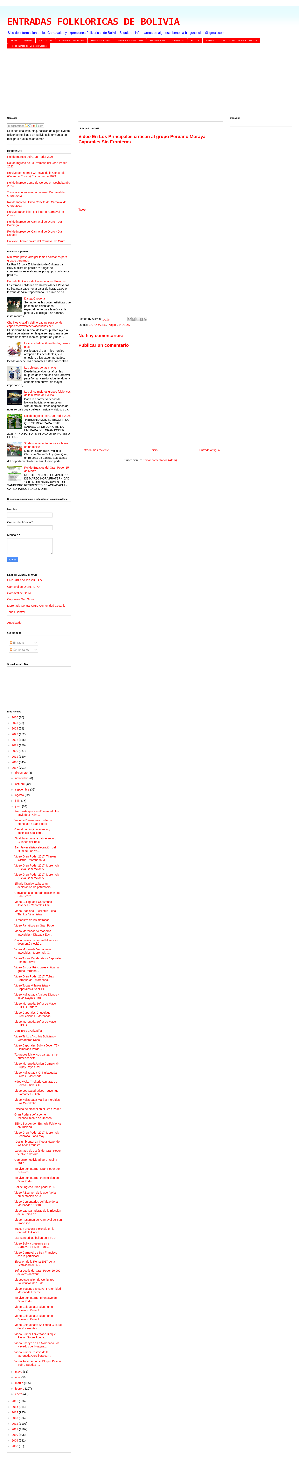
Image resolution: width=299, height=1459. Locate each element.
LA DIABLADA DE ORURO (24, 580)
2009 (15, 1440)
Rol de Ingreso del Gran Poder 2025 (30, 156)
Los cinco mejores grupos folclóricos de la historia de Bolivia (47, 393)
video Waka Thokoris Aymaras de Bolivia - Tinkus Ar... (35, 1083)
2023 (15, 734)
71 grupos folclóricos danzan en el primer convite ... (36, 1056)
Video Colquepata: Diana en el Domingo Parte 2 (34, 1308)
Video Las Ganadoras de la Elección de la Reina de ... (37, 1212)
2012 (15, 1423)
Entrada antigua (209, 450)
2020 (15, 751)
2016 (15, 1401)
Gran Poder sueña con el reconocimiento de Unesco (33, 1116)
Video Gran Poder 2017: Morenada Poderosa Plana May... (36, 1134)
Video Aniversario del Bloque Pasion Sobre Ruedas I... (37, 1363)
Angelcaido (14, 622)
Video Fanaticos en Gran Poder (34, 925)
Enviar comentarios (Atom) (160, 460)
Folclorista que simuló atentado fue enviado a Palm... (36, 813)
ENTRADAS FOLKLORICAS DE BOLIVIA (93, 22)
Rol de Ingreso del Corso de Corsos (29, 46)
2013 (15, 1418)
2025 (15, 723)
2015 (15, 1406)
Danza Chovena (34, 298)
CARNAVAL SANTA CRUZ (130, 40)
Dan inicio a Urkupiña (28, 1030)
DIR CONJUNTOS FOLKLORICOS (239, 40)
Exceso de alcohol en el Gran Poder (37, 1109)
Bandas (28, 40)
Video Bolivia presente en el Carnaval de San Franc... (32, 1245)
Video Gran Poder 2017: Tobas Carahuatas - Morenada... (34, 978)
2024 (15, 728)
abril (18, 1377)
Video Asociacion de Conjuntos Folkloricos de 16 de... (34, 1281)
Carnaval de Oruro (19, 593)
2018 (15, 762)
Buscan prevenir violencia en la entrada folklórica (34, 1230)
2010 (15, 1434)
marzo (19, 1383)
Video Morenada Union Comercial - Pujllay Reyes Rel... (36, 1065)
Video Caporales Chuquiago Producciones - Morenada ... (34, 1014)
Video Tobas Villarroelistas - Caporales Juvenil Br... (32, 987)
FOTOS (195, 40)
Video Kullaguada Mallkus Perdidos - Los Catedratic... (38, 1101)
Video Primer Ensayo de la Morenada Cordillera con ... (33, 1354)
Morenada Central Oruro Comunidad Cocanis (36, 605)
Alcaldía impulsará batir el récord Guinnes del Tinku (35, 840)
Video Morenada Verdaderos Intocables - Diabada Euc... (33, 932)
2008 (15, 1446)
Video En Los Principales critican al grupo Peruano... (36, 969)
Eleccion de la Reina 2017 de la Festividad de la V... (34, 1263)
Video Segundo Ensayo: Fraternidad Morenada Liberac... (37, 1290)
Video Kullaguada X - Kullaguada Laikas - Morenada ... (35, 1074)
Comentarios (19, 649)
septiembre (22, 789)
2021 (15, 745)
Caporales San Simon (21, 599)
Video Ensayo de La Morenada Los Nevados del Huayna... (36, 1344)
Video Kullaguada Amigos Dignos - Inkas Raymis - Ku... (36, 996)
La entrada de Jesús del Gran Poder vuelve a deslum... (37, 1152)
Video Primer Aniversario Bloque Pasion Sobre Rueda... (35, 1335)
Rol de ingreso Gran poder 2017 (35, 1187)
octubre (20, 784)
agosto (20, 795)
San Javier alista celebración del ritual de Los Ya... (35, 849)
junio (18, 806)
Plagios (112, 324)
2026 (15, 717)
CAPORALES (97, 324)
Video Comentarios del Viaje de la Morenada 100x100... (36, 1203)
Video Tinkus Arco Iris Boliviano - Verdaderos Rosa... (35, 1038)
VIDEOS (210, 40)
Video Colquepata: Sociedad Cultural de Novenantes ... (38, 1326)
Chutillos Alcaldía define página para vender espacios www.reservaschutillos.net (35, 324)
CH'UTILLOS (45, 40)
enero (19, 1394)
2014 (15, 1412)
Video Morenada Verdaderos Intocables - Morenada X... (32, 951)
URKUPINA (178, 40)
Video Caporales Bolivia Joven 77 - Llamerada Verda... (36, 1047)
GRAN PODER (158, 40)
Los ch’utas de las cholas (40, 367)
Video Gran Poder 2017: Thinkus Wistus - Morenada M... (35, 858)
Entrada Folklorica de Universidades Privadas (36, 281)
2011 (15, 1429)
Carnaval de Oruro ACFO (23, 586)
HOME (14, 40)
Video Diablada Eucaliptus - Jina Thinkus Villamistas (35, 912)
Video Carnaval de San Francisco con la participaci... (35, 1254)
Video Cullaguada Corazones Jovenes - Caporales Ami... (33, 903)
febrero (20, 1388)
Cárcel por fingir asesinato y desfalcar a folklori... (32, 831)
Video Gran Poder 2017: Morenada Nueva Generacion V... (36, 867)
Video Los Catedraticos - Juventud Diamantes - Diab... (36, 1092)
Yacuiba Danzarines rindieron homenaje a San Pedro (33, 822)
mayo (19, 1371)
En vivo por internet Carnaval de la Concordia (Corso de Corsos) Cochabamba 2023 (36, 174)
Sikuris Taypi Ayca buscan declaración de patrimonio (32, 885)
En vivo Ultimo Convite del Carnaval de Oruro (36, 241)
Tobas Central (16, 612)
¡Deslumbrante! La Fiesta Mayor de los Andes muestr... (37, 1143)
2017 (15, 767)
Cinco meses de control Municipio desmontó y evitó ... (35, 942)
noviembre (22, 778)
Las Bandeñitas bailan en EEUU (35, 1237)
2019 (15, 756)
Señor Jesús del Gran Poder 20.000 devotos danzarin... (37, 1272)
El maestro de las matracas (31, 920)
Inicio (154, 450)
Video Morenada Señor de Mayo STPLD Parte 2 (35, 1005)
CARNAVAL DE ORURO (71, 40)
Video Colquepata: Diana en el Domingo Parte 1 (34, 1317)
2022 (15, 739)
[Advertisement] (130, 83)
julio (18, 800)
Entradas (17, 642)
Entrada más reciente (95, 450)
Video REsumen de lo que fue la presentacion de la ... (35, 1194)
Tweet (82, 209)
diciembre (21, 772)
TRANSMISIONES (100, 40)
